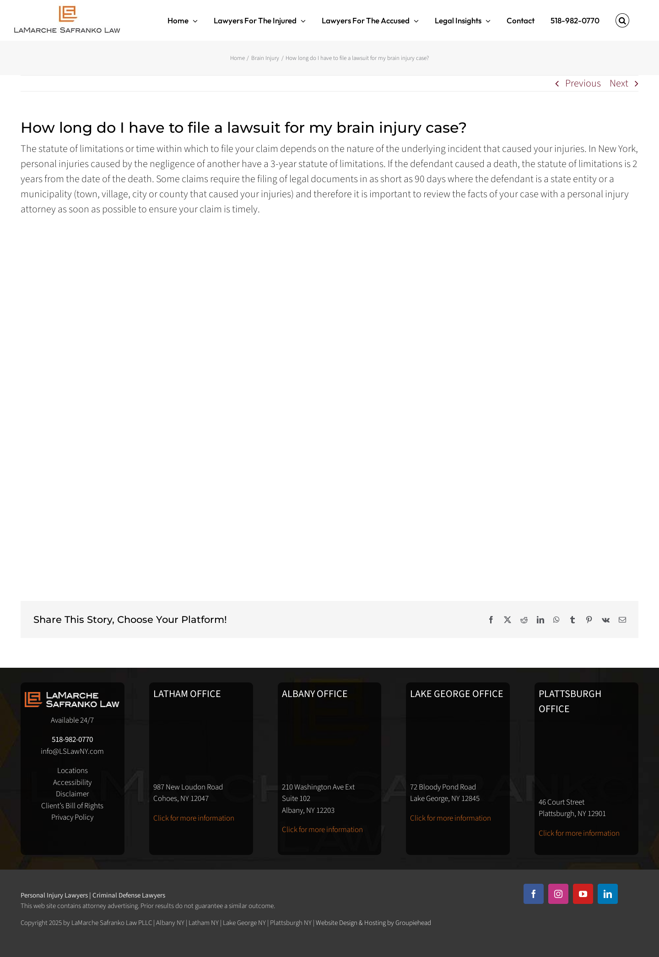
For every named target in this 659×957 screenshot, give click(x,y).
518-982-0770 (72, 739)
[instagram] (558, 894)
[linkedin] (608, 894)
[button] (622, 20)
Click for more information (193, 818)
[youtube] (583, 894)
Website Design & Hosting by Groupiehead (373, 923)
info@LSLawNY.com (72, 751)
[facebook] (534, 894)
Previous (583, 83)
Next (619, 83)
